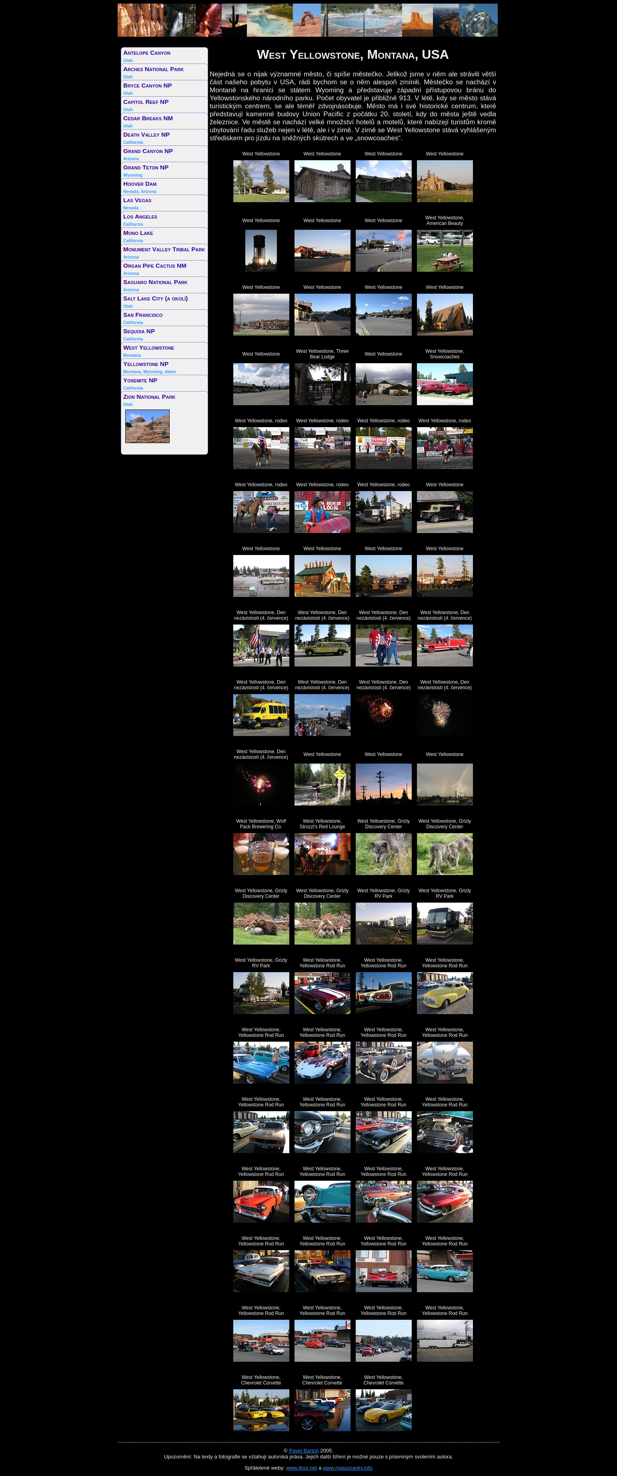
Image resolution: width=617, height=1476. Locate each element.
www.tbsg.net (301, 1468)
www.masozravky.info (348, 1468)
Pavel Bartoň (304, 1451)
